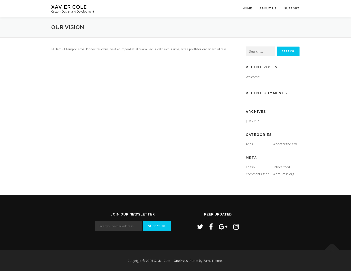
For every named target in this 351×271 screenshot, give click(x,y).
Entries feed (281, 167)
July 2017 (252, 121)
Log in (250, 167)
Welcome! (253, 77)
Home (247, 8)
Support (292, 8)
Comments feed (257, 174)
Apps (249, 144)
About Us (268, 8)
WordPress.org (283, 174)
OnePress (181, 260)
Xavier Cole (69, 7)
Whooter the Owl (285, 144)
